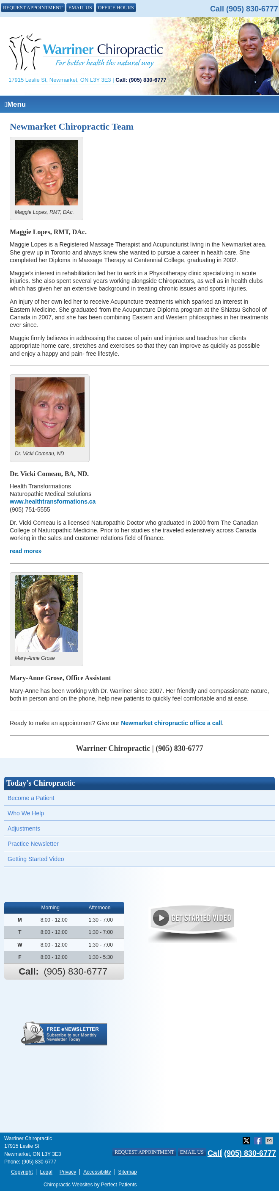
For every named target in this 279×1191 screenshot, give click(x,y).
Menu (15, 104)
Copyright (22, 1172)
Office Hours (116, 8)
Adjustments (24, 828)
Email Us (80, 8)
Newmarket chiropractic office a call (171, 723)
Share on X (247, 1140)
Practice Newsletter (33, 843)
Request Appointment (33, 8)
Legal (46, 1172)
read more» (25, 551)
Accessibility (97, 1172)
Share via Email (270, 1140)
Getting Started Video (36, 859)
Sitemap (127, 1172)
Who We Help (26, 813)
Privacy (68, 1172)
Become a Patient (31, 798)
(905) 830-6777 (252, 9)
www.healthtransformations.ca (53, 501)
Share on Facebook (258, 1140)
